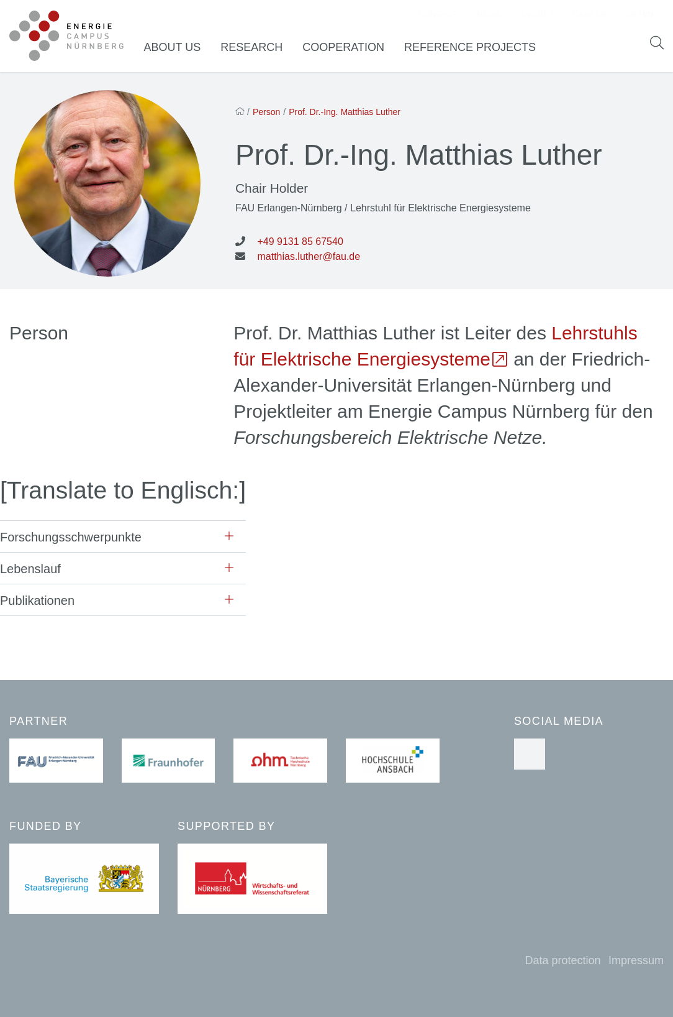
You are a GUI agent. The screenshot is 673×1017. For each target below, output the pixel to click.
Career (590, 16)
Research (258, 49)
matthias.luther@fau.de (308, 259)
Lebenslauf (30, 572)
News (489, 16)
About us (178, 49)
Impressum (636, 960)
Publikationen (37, 603)
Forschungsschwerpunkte (71, 540)
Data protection (562, 960)
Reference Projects (476, 49)
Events (537, 16)
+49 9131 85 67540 (300, 244)
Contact (437, 16)
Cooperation (350, 49)
